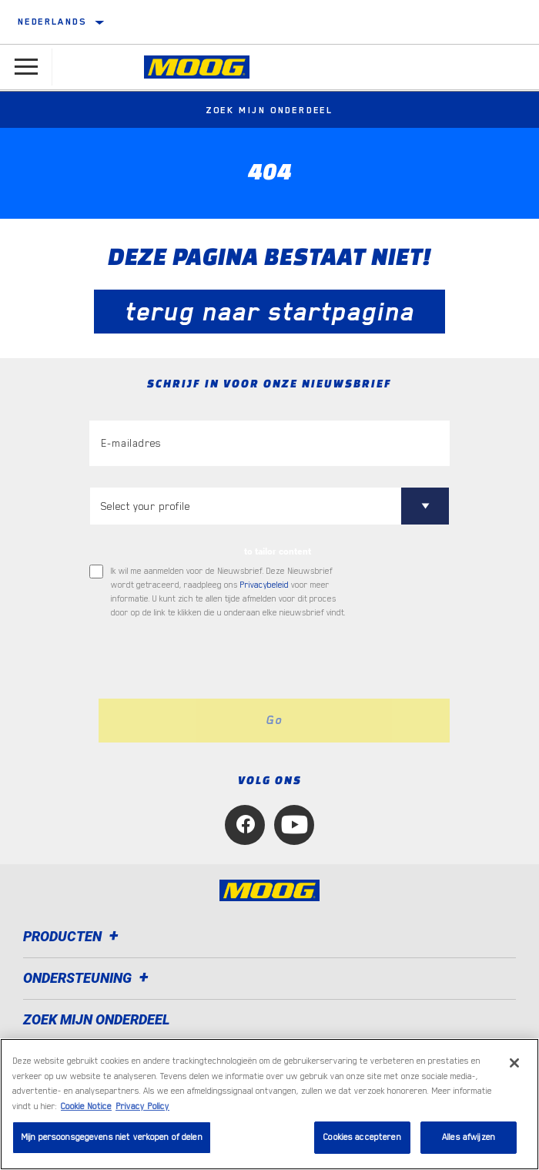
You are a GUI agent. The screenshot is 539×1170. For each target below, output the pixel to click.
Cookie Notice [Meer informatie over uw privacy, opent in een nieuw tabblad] (86, 1106)
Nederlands (52, 21)
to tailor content (277, 551)
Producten (73, 936)
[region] (269, 1104)
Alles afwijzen (468, 1137)
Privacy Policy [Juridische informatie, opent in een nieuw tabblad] (142, 1106)
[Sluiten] (514, 1063)
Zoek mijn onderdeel (269, 110)
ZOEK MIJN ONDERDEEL (96, 1019)
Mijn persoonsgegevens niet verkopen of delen (112, 1137)
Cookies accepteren (361, 1137)
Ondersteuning (88, 978)
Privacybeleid (264, 585)
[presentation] (218, 659)
